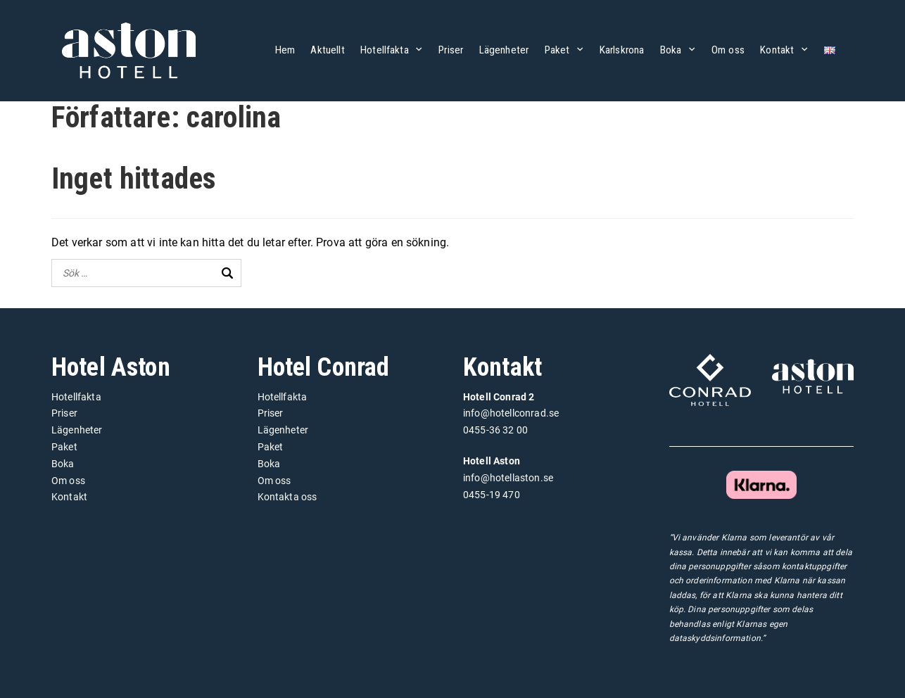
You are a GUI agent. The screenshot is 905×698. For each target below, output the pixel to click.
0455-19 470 (491, 494)
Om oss (728, 50)
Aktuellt (327, 50)
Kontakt (777, 50)
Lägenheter (504, 50)
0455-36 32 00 (495, 430)
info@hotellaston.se (508, 477)
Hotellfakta (384, 50)
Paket (557, 50)
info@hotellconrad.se (511, 413)
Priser (450, 50)
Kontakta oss (287, 496)
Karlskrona (622, 50)
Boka (671, 50)
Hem (285, 50)
